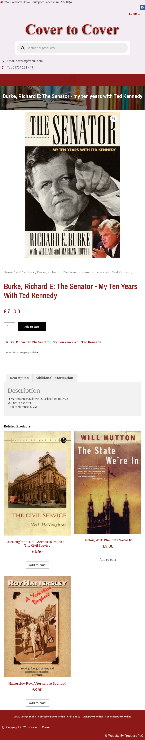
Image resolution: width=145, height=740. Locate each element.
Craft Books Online (92, 716)
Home (8, 272)
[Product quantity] (9, 326)
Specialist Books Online (118, 716)
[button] (72, 79)
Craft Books (73, 716)
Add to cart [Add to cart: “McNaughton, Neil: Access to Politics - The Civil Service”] (37, 565)
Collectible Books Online (51, 716)
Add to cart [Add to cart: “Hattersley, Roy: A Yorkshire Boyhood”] (37, 703)
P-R (18, 272)
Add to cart (31, 327)
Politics (29, 272)
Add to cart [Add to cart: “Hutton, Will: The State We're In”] (107, 559)
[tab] (19, 378)
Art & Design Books (25, 716)
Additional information (54, 378)
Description (19, 378)
